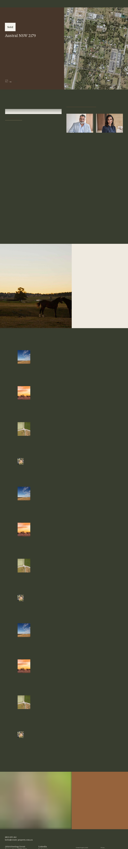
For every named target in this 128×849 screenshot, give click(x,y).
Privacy (103, 848)
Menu (121, 4)
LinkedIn (42, 846)
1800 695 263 (109, 4)
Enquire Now (81, 104)
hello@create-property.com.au (19, 840)
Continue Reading (12, 118)
